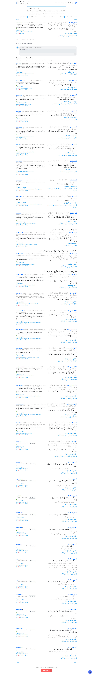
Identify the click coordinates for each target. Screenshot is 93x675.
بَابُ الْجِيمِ (63, 304)
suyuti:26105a (19, 479)
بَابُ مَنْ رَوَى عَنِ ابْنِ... (70, 35)
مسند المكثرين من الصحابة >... (66, 120)
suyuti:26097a (19, 594)
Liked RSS (55, 667)
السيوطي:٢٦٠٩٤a (72, 580)
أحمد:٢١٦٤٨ (73, 95)
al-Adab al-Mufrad (38, 16)
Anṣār (30, 104)
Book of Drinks (32, 223)
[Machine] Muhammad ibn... (22, 303)
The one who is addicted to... (22, 88)
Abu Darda (23, 448)
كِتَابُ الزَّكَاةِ (62, 287)
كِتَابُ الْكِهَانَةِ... (68, 245)
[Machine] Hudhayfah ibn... (22, 189)
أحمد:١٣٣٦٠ (73, 161)
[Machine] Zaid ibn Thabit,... (22, 104)
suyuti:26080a (19, 527)
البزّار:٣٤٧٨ (74, 441)
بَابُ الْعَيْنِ (60, 35)
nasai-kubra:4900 (19, 348)
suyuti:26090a (19, 559)
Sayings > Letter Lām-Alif (23, 468)
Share (23, 33)
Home (56, 3)
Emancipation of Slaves (36, 322)
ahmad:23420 (19, 196)
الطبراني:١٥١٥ (73, 293)
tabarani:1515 (19, 293)
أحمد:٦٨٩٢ (74, 144)
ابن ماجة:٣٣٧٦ (73, 81)
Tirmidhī (66, 16)
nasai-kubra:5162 (19, 367)
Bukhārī (53, 16)
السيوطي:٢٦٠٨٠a (72, 527)
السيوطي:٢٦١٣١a (72, 496)
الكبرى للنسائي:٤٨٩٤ (72, 385)
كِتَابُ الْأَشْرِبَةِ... (60, 435)
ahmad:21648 (19, 95)
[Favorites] (69, 3)
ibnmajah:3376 (19, 80)
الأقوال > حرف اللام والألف (67, 473)
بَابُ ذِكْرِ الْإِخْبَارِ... (71, 287)
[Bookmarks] (71, 3)
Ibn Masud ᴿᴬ (19, 31)
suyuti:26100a (19, 628)
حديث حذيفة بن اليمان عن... (68, 188)
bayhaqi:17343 (19, 423)
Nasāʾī (71, 16)
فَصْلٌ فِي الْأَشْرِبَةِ (72, 266)
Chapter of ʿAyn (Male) (27, 31)
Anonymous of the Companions (35, 189)
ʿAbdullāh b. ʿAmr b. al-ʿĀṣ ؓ (23, 120)
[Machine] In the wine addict (22, 223)
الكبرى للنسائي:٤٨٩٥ (72, 404)
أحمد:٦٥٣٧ (74, 111)
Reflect (23, 75)
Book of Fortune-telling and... (32, 244)
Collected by (18, 60)
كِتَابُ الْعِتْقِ (63, 321)
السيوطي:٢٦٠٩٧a (72, 595)
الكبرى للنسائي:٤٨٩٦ (72, 311)
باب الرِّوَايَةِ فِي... (72, 74)
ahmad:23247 (19, 180)
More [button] (65, 3)
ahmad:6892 (18, 144)
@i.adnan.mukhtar (40, 667)
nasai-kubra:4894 (19, 385)
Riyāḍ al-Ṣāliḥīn (30, 16)
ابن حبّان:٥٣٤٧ (73, 254)
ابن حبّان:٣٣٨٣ (73, 274)
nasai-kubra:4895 (19, 404)
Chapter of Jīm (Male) (33, 303)
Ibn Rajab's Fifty (24, 16)
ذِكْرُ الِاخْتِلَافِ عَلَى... (70, 361)
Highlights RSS (49, 667)
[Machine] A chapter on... (22, 264)
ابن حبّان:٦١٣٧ (73, 233)
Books (59, 3)
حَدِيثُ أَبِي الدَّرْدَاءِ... (71, 456)
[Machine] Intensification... (22, 433)
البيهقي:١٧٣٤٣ (73, 423)
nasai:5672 (18, 63)
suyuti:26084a (19, 544)
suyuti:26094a (19, 580)
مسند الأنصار (56, 104)
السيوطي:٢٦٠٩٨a (72, 609)
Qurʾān (19, 16)
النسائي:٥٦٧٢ (73, 63)
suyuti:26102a (19, 647)
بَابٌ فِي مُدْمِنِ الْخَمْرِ (71, 224)
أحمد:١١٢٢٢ (73, 127)
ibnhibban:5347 (19, 253)
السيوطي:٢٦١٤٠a (72, 512)
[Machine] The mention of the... (23, 375)
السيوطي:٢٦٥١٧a (72, 462)
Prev (18, 19)
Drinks (32, 73)
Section (18, 448)
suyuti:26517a (19, 462)
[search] (44, 8)
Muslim (57, 16)
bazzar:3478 (18, 441)
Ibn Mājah (75, 16)
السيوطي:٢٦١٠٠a (72, 628)
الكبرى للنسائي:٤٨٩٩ (71, 329)
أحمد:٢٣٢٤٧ (73, 180)
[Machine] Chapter (20, 244)
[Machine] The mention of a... (23, 357)
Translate (32, 443)
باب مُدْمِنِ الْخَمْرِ (72, 89)
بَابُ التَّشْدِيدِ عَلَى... (71, 435)
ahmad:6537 (18, 111)
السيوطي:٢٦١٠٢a (72, 647)
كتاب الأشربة (63, 74)
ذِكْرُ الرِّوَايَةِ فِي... (72, 379)
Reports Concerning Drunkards (23, 73)
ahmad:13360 (19, 161)
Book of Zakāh (32, 285)
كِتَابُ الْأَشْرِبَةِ (62, 224)
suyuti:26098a (19, 609)
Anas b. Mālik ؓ (21, 173)
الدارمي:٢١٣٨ (73, 213)
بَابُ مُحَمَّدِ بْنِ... (71, 304)
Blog (62, 3)
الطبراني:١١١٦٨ (73, 23)
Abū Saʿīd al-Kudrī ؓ (21, 137)
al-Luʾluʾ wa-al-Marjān (46, 16)
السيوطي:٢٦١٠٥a (72, 479)
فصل (75, 245)
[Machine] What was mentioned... (23, 322)
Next (75, 19)
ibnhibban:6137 (19, 232)
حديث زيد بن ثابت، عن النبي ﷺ (68, 104)
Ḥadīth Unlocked (25, 2)
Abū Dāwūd (62, 16)
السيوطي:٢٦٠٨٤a (72, 544)
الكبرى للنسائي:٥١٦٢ (72, 367)
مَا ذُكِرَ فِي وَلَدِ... (72, 321)
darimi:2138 (18, 213)
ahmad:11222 (19, 127)
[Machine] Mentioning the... (22, 285)
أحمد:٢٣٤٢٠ (73, 196)
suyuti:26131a (19, 496)
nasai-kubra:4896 (19, 310)
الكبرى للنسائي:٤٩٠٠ (72, 348)
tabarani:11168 (19, 23)
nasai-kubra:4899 (19, 329)
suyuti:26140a (19, 512)
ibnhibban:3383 (19, 274)
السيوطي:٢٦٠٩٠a (72, 559)
